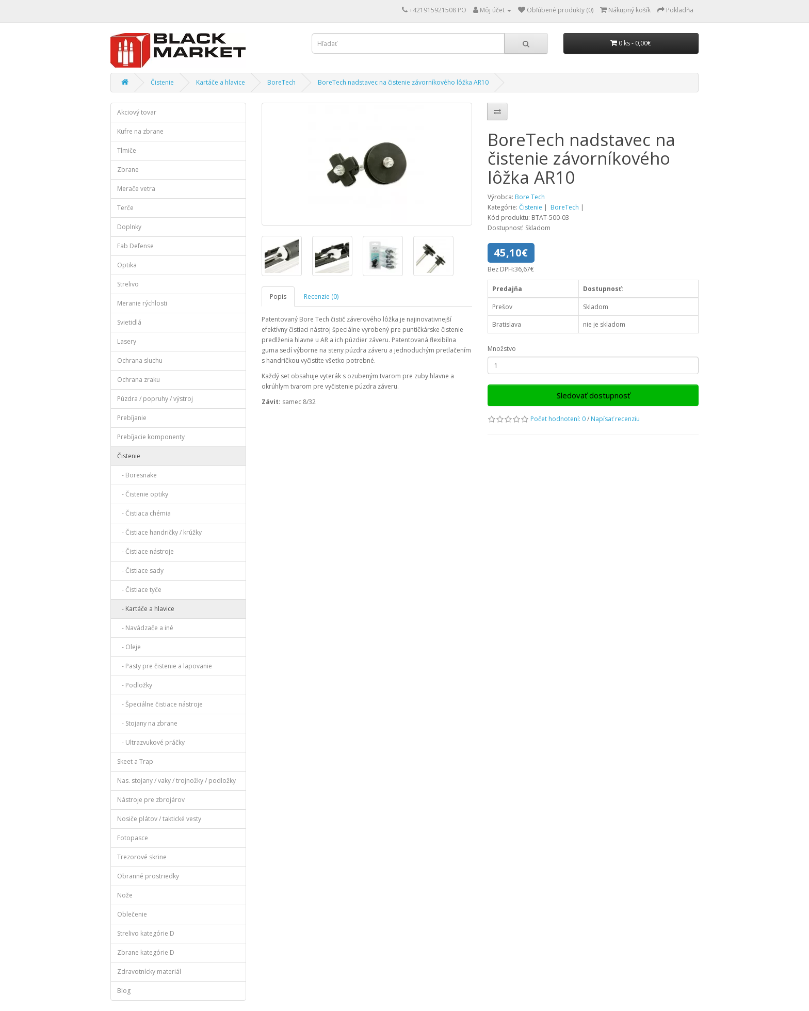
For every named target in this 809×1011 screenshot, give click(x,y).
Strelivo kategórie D (145, 933)
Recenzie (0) (321, 296)
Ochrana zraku (138, 379)
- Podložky (134, 685)
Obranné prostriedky (148, 876)
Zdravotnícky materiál (149, 971)
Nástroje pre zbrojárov (151, 799)
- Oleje (129, 647)
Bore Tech (530, 196)
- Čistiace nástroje (145, 551)
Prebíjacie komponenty (151, 436)
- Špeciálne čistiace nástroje (160, 704)
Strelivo (128, 284)
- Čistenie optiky (142, 494)
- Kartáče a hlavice (145, 608)
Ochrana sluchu (140, 360)
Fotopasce (132, 837)
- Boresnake (137, 475)
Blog (124, 990)
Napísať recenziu (615, 418)
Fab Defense (135, 246)
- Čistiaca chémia (144, 513)
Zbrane (128, 169)
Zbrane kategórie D (145, 952)
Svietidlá (129, 322)
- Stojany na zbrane (147, 723)
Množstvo (502, 348)
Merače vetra (136, 188)
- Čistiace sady (140, 570)
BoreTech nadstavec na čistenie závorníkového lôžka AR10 (403, 82)
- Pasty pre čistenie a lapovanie (164, 666)
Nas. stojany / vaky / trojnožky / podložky (176, 780)
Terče (125, 207)
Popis (278, 296)
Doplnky (129, 226)
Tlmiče (126, 150)
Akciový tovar (136, 112)
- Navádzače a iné (145, 627)
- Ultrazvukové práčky (151, 742)
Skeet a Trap (135, 761)
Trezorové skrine (142, 857)
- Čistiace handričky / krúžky (159, 532)
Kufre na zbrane (140, 131)
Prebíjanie (132, 417)
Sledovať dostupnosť (593, 395)
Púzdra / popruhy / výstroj (155, 398)
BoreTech (281, 82)
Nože (125, 895)
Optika (127, 265)
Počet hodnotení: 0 (558, 418)
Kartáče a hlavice (220, 82)
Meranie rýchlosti (142, 303)
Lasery (126, 341)
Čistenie (162, 82)
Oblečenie (132, 914)
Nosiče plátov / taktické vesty (159, 818)
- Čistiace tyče (139, 589)
